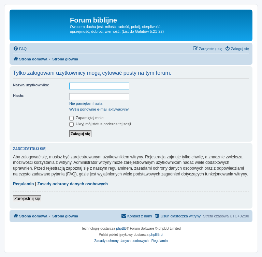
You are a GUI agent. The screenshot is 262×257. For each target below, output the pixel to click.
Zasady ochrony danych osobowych (72, 184)
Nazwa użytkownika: (31, 85)
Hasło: (19, 96)
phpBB (121, 228)
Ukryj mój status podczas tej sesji (100, 124)
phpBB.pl (156, 235)
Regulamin (23, 184)
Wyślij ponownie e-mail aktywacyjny (99, 109)
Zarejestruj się (27, 198)
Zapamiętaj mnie (86, 118)
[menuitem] (20, 49)
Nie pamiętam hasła (85, 103)
